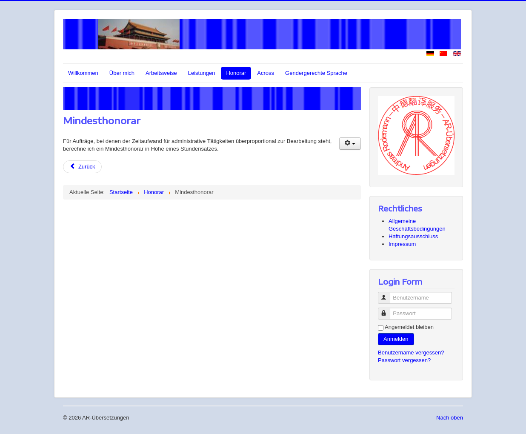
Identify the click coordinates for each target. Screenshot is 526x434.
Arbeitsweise (161, 73)
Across (265, 73)
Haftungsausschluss (413, 236)
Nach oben (449, 417)
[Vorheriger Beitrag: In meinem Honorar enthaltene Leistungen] (82, 166)
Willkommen (83, 73)
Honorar (236, 73)
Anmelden (396, 339)
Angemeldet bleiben (409, 327)
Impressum (402, 244)
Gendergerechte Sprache (316, 73)
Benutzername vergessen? (411, 352)
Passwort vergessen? (404, 360)
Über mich (121, 73)
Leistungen (201, 73)
